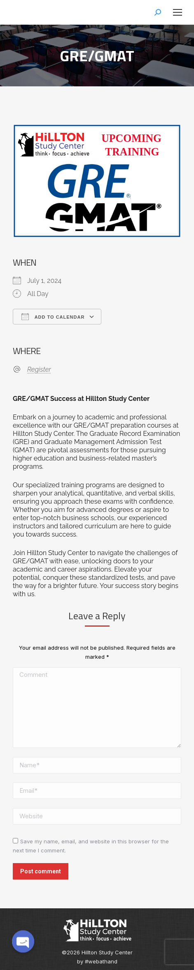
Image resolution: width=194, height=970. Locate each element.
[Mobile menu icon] (177, 12)
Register (39, 369)
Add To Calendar (52, 316)
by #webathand (97, 961)
